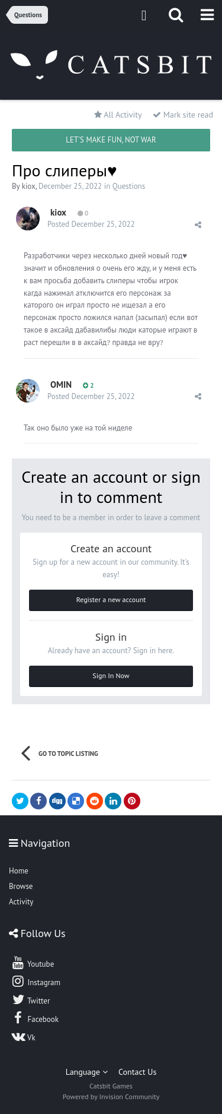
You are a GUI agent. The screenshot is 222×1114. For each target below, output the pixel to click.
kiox (29, 186)
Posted (91, 224)
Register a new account (111, 599)
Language (87, 1071)
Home (18, 871)
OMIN (61, 384)
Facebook (35, 1017)
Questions (128, 186)
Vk (23, 1036)
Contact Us (137, 1071)
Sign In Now (110, 675)
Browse (21, 886)
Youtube (32, 962)
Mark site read (183, 114)
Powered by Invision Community (111, 1096)
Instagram (35, 981)
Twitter (30, 999)
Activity (21, 902)
